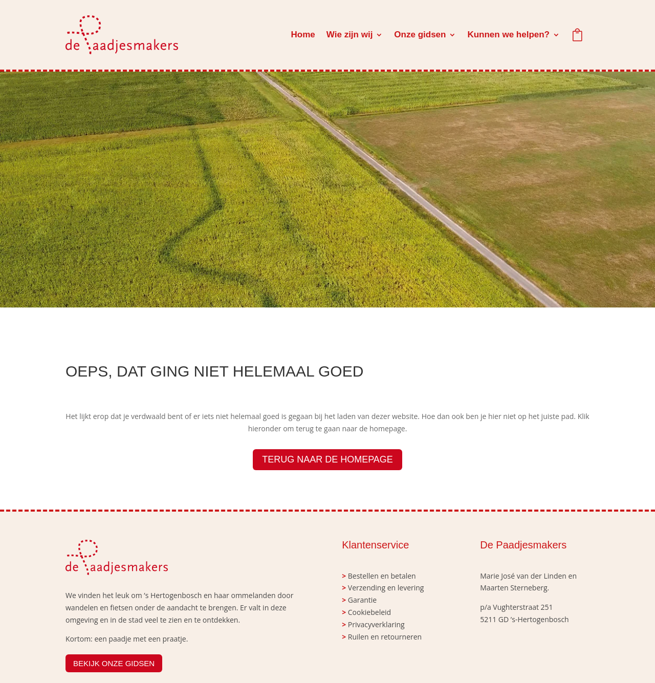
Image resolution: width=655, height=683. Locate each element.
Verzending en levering (386, 587)
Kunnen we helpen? (508, 34)
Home (303, 34)
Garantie (362, 600)
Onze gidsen (420, 34)
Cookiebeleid (369, 612)
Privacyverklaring (376, 624)
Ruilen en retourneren (385, 637)
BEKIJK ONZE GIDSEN (114, 663)
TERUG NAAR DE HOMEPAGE (327, 459)
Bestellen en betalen (382, 576)
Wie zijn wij (349, 34)
